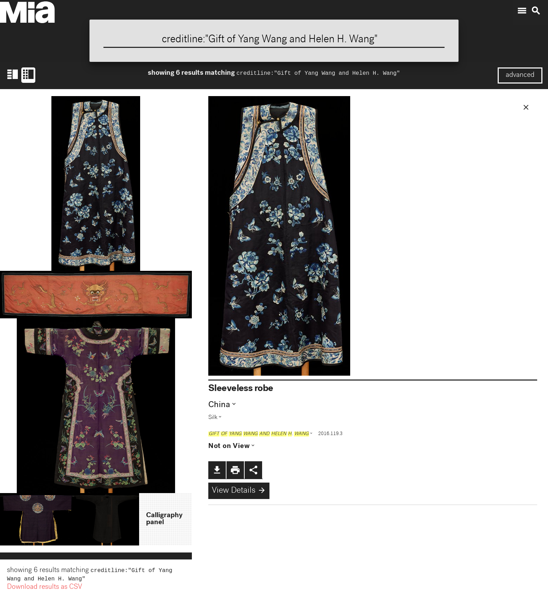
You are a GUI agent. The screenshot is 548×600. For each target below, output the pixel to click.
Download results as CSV (44, 588)
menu (522, 11)
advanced (520, 75)
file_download (217, 470)
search (536, 11)
